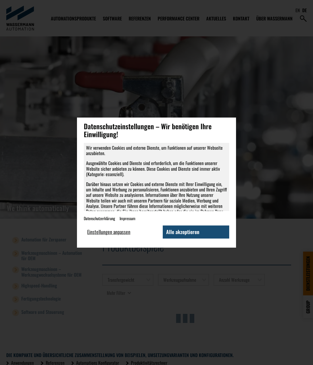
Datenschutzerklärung (99, 218)
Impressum (127, 218)
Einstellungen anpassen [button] (108, 231)
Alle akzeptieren (182, 231)
